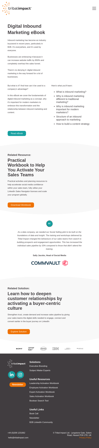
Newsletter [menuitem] (34, 418)
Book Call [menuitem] (34, 413)
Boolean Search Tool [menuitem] (39, 401)
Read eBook (17, 133)
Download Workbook (21, 205)
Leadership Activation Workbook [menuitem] (44, 383)
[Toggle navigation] (94, 8)
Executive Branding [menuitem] (38, 366)
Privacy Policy (85, 438)
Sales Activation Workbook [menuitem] (42, 396)
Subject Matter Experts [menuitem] (40, 370)
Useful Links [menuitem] (37, 409)
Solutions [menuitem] (35, 362)
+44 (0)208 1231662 (16, 433)
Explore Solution (19, 331)
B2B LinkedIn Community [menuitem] (41, 422)
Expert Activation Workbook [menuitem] (42, 392)
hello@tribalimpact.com (18, 438)
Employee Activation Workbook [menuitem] (44, 387)
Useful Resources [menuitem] (40, 379)
